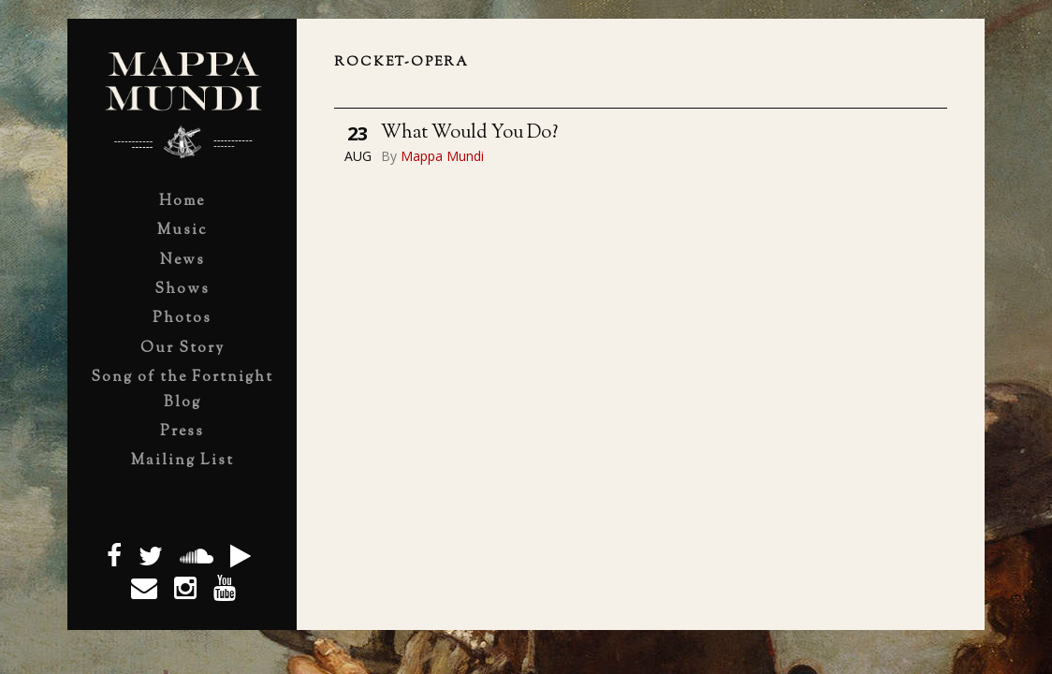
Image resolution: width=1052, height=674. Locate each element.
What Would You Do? (469, 133)
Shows (182, 289)
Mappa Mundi (442, 156)
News (182, 260)
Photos (182, 319)
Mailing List (182, 461)
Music (182, 231)
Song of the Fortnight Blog (182, 390)
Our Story (182, 348)
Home (182, 201)
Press (182, 432)
